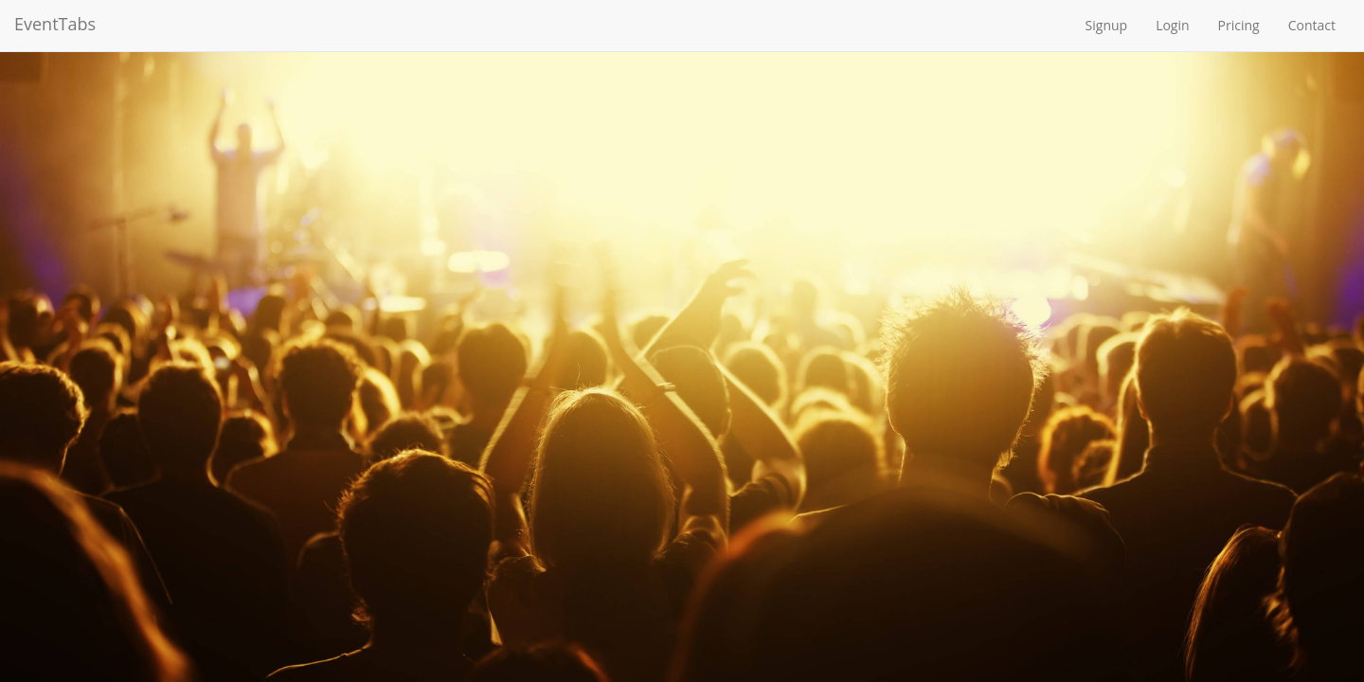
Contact (1312, 25)
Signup (1107, 25)
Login (1172, 25)
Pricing (1239, 25)
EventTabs (55, 23)
